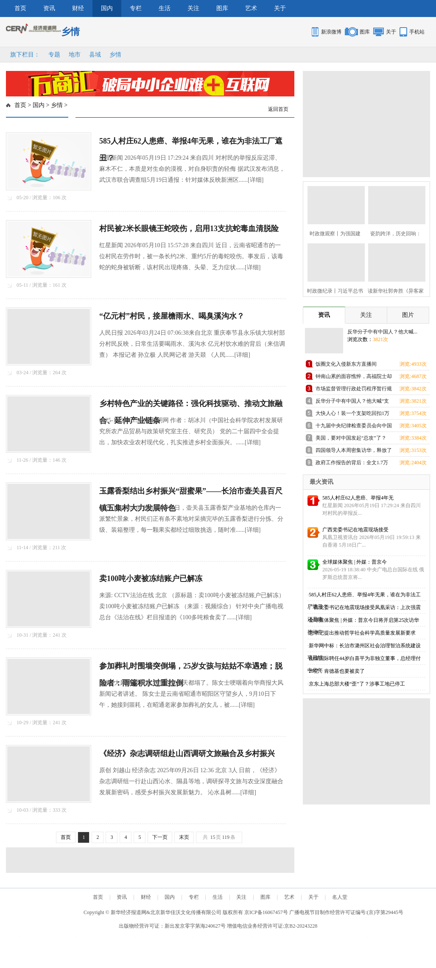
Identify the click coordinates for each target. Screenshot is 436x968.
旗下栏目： (25, 54)
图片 (408, 315)
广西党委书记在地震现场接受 (355, 530)
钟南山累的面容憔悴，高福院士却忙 (354, 377)
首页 (20, 8)
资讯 (49, 8)
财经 (78, 8)
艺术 (251, 8)
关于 (280, 8)
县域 (95, 54)
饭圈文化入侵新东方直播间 (346, 364)
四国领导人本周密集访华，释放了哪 (354, 451)
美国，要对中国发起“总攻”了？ (351, 438)
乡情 (115, 54)
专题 (54, 54)
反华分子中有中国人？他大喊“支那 (352, 402)
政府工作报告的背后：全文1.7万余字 (352, 464)
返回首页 (278, 109)
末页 (184, 837)
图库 (222, 8)
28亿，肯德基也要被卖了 (337, 671)
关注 (193, 8)
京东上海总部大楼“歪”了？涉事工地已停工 (357, 684)
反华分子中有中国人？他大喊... (382, 332)
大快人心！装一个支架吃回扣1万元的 (352, 414)
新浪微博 (331, 32)
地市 (75, 54)
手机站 (417, 32)
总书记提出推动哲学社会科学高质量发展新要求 (362, 633)
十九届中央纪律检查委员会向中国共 (354, 427)
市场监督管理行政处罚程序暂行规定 (354, 390)
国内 (107, 8)
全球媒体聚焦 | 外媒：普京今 (354, 562)
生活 (164, 8)
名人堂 (339, 897)
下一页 (160, 837)
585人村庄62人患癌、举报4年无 (358, 498)
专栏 (136, 8)
